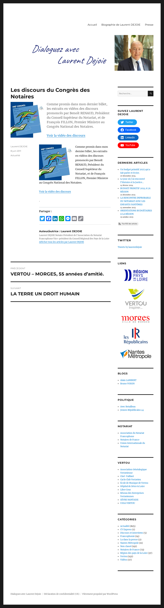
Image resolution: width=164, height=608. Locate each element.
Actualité (15, 155)
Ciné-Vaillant (127, 476)
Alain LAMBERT (128, 380)
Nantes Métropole (129, 543)
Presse (149, 24)
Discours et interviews (131, 533)
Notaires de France (129, 439)
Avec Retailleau (127, 406)
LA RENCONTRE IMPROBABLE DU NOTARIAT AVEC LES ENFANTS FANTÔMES (135, 201)
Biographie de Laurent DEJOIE (120, 24)
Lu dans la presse (129, 539)
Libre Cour (125, 489)
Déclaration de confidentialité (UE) (61, 594)
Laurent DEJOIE (19, 146)
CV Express (126, 529)
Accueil (92, 24)
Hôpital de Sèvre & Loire (132, 486)
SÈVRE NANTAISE (129, 499)
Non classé (125, 546)
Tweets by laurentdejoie (130, 247)
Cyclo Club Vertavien (130, 479)
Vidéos (123, 559)
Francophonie (127, 536)
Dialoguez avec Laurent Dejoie (26, 594)
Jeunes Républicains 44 (132, 410)
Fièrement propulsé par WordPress (100, 594)
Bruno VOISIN (127, 383)
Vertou (123, 556)
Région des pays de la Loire (134, 553)
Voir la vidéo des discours (66, 135)
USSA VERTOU (127, 503)
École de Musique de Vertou (134, 483)
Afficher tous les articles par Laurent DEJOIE (61, 242)
